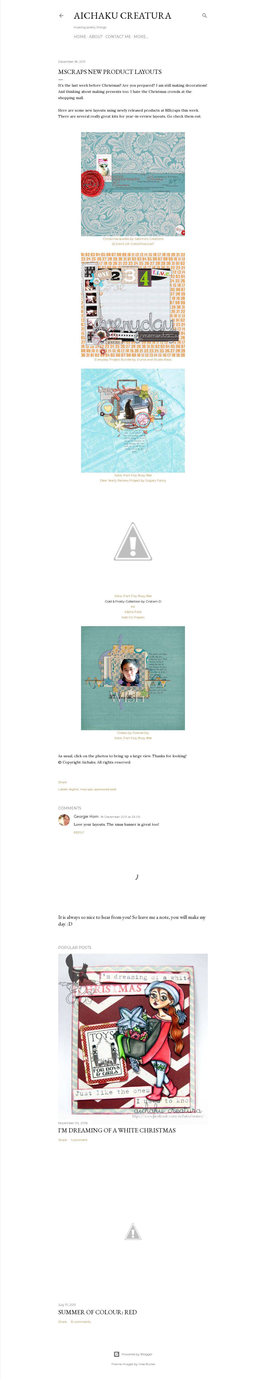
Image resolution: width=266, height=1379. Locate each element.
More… (141, 36)
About (96, 36)
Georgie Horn (86, 816)
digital (73, 789)
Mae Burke (147, 1364)
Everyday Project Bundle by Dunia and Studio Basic (133, 359)
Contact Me (118, 36)
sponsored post (105, 789)
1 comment (79, 1140)
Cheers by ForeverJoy (133, 733)
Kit (133, 606)
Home (80, 36)
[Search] (205, 14)
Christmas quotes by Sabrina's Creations (133, 239)
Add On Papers (133, 617)
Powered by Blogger (133, 1354)
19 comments (81, 1322)
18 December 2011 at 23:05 (120, 817)
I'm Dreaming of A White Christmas (117, 1130)
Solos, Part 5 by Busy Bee (133, 475)
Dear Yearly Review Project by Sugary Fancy (133, 480)
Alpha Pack (133, 612)
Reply (79, 832)
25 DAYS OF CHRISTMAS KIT (133, 244)
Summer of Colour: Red (97, 1312)
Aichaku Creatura (122, 15)
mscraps (86, 789)
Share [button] (62, 782)
